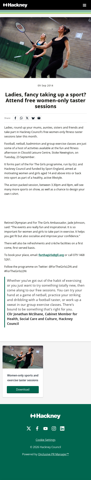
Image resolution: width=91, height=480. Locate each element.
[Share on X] (27, 118)
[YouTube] (45, 428)
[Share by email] (39, 118)
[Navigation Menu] (84, 5)
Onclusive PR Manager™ (53, 454)
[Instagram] (54, 428)
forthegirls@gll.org (51, 255)
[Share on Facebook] (15, 118)
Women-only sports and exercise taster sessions (22, 377)
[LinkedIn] (62, 428)
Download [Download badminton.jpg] (22, 389)
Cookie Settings (45, 440)
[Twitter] (29, 428)
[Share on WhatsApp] (21, 118)
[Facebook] (37, 428)
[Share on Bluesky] (33, 118)
